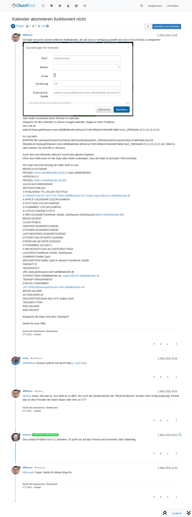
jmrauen (27, 434)
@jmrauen (40, 468)
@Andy (39, 391)
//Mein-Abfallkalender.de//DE (50, 180)
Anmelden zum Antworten (166, 26)
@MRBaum (36, 358)
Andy (25, 358)
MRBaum (27, 35)
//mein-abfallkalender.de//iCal (50, 172)
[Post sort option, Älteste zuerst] (148, 26)
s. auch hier (78, 363)
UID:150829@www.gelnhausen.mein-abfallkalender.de (54, 287)
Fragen (20, 26)
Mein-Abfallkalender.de (110, 214)
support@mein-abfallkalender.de (81, 275)
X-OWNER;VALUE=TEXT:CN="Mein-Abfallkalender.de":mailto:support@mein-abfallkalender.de (76, 195)
